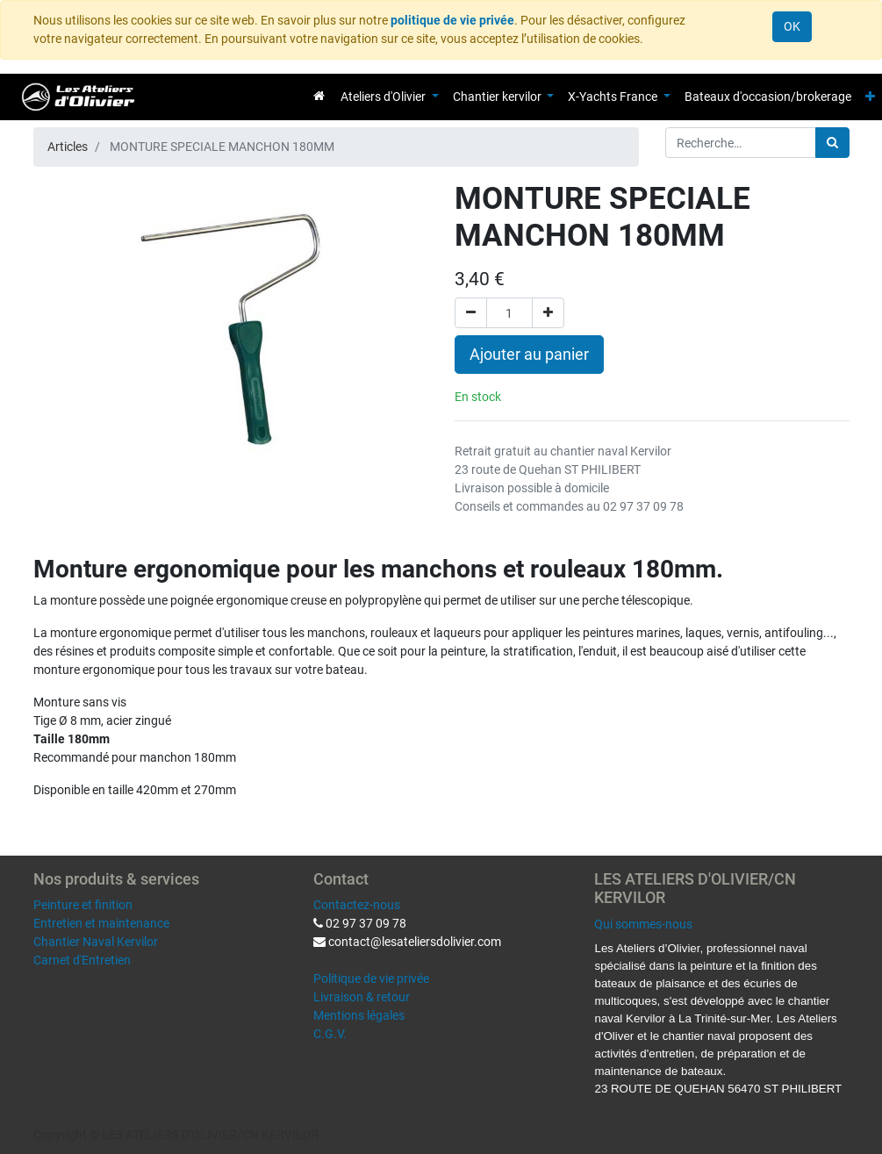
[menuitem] (319, 96)
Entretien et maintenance (101, 923)
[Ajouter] (548, 312)
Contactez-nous (356, 905)
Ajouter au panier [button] (529, 354)
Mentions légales (359, 1015)
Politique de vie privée (371, 978)
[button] (870, 97)
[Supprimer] (471, 312)
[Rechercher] (832, 142)
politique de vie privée (452, 20)
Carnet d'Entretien (82, 960)
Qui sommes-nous (643, 924)
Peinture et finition (83, 905)
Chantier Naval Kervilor (95, 942)
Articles (67, 147)
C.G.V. (330, 1034)
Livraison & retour (361, 997)
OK (792, 26)
